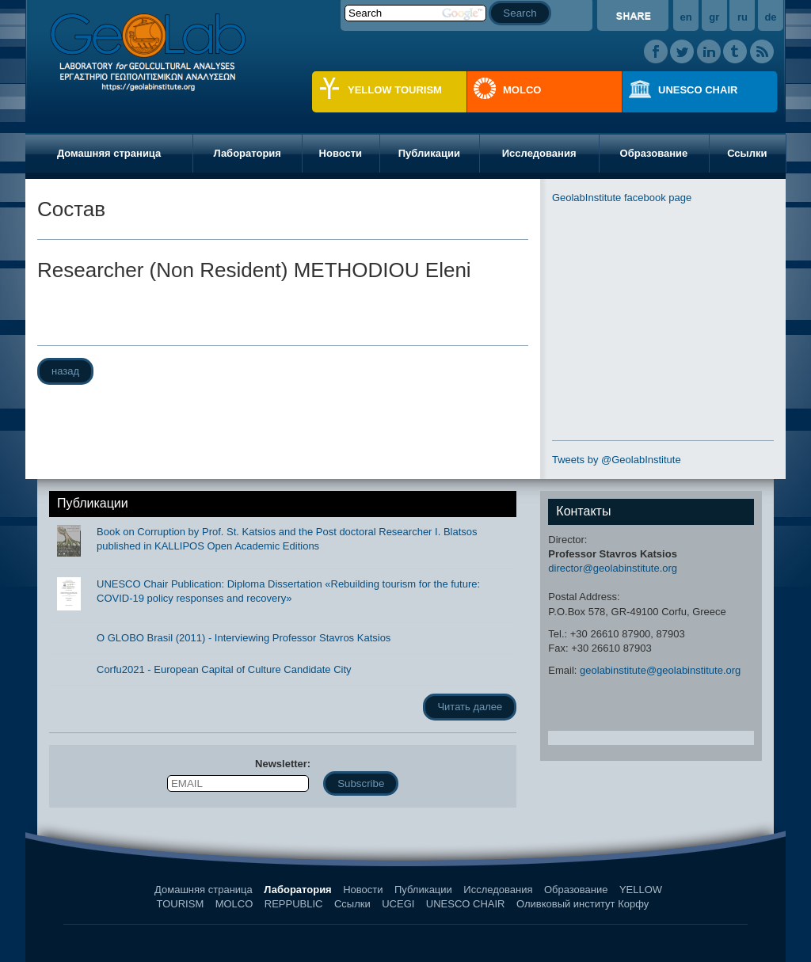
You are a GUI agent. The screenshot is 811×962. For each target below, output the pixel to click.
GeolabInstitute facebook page (621, 197)
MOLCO (522, 90)
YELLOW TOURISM (395, 90)
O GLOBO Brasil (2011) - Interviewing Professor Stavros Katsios (243, 638)
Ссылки (747, 153)
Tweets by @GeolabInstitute (616, 460)
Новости (341, 153)
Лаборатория (246, 153)
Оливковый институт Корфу (582, 904)
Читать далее (469, 707)
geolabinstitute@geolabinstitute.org (660, 670)
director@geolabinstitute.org (612, 568)
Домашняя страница (109, 153)
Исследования (539, 153)
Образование (654, 153)
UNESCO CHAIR (697, 90)
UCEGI (398, 904)
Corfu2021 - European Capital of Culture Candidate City (224, 669)
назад (65, 371)
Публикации (429, 153)
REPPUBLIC (294, 904)
